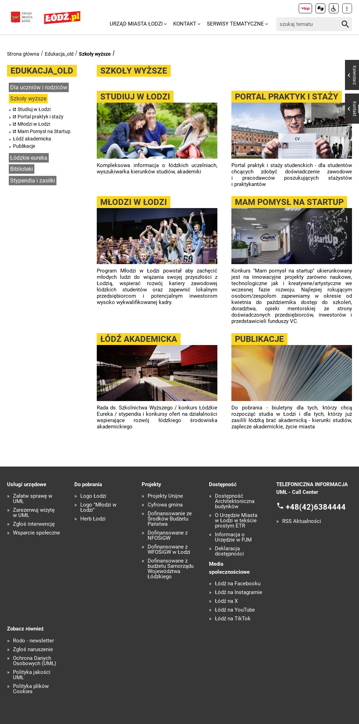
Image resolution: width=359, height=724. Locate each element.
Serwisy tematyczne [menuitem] (235, 24)
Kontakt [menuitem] (184, 24)
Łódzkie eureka (28, 157)
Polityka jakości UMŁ (31, 675)
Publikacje (24, 146)
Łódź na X (226, 601)
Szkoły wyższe (95, 54)
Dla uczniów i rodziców (38, 87)
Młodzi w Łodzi (34, 124)
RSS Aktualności (301, 521)
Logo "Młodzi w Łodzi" (98, 507)
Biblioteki (21, 169)
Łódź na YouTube (235, 610)
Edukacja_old (59, 54)
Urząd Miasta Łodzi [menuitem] (136, 24)
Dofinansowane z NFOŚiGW (168, 535)
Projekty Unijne (165, 496)
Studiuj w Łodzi (34, 109)
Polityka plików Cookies (31, 689)
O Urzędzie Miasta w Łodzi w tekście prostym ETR (236, 521)
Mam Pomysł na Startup (44, 131)
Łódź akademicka (32, 139)
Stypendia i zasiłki (32, 180)
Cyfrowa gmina (165, 505)
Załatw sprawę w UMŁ (32, 499)
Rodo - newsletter (33, 640)
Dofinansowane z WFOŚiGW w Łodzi (169, 549)
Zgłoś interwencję (34, 524)
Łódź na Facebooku (237, 583)
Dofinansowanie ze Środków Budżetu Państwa (170, 519)
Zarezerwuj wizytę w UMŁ (34, 513)
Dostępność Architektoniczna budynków (235, 501)
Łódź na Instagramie (238, 592)
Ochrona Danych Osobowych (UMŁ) (34, 661)
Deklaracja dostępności (229, 551)
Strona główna (23, 54)
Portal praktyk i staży (40, 116)
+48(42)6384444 (316, 506)
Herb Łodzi (93, 519)
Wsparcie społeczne (36, 533)
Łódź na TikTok (233, 618)
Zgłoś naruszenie (33, 649)
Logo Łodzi (93, 496)
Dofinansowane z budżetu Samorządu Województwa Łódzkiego (171, 568)
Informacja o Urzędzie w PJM (233, 537)
